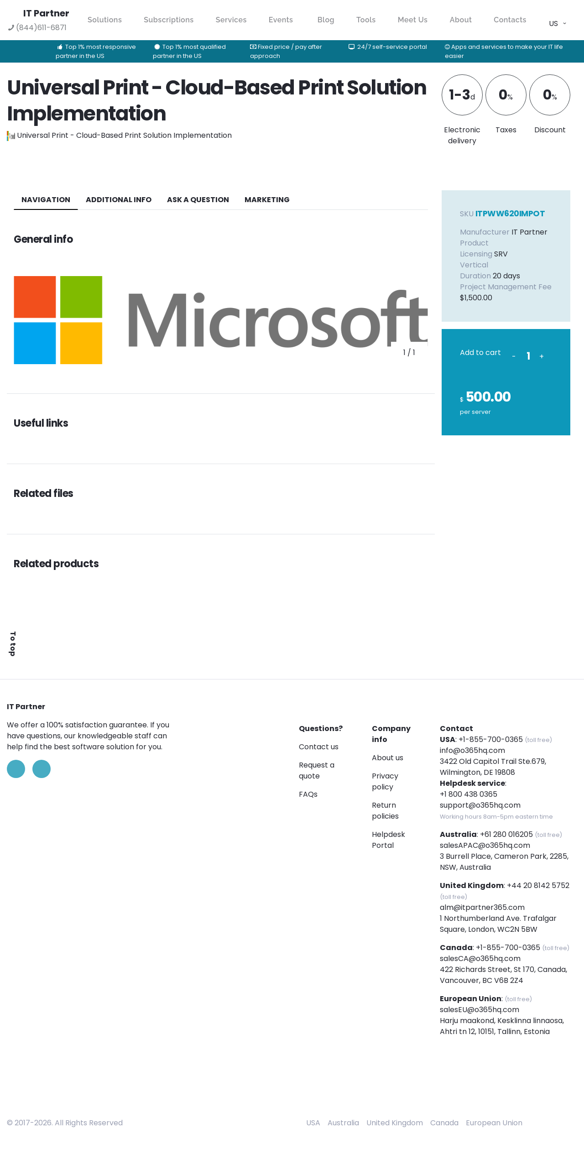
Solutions (105, 20)
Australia (343, 1123)
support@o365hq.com (480, 805)
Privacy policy (385, 781)
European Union (494, 1123)
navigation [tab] (45, 199)
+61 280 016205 (506, 834)
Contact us (319, 747)
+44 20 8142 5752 (538, 885)
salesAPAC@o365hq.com (485, 845)
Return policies (385, 810)
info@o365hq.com (472, 750)
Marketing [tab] (267, 199)
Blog (326, 20)
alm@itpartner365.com (482, 907)
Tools (366, 20)
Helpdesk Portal (388, 840)
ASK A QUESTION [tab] (198, 199)
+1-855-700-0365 (491, 739)
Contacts (510, 20)
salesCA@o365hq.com (480, 958)
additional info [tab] (118, 199)
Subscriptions (168, 20)
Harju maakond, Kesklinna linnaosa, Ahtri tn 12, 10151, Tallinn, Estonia (502, 1026)
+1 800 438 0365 (468, 794)
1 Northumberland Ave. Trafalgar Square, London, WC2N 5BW (498, 924)
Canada (444, 1123)
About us (387, 757)
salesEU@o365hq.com (479, 1009)
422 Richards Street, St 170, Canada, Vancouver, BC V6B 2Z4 (503, 975)
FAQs (308, 794)
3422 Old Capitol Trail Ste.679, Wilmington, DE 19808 (493, 767)
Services (231, 20)
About (461, 20)
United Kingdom (394, 1123)
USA (313, 1123)
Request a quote (316, 770)
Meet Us (413, 20)
